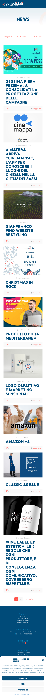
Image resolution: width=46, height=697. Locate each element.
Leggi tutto (37, 108)
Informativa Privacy (26, 694)
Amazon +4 (18, 441)
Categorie (8, 37)
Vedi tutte (38, 37)
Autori (24, 37)
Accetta (23, 678)
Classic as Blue (22, 484)
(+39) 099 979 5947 (23, 620)
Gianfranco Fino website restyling (19, 230)
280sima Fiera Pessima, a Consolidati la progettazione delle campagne (22, 91)
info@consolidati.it (23, 622)
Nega (23, 684)
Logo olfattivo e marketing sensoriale (22, 389)
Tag (16, 37)
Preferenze (23, 690)
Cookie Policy (16, 694)
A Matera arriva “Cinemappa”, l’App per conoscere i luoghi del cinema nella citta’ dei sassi (21, 164)
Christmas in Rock (19, 284)
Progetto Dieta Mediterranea (22, 336)
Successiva (30, 599)
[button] (43, 660)
